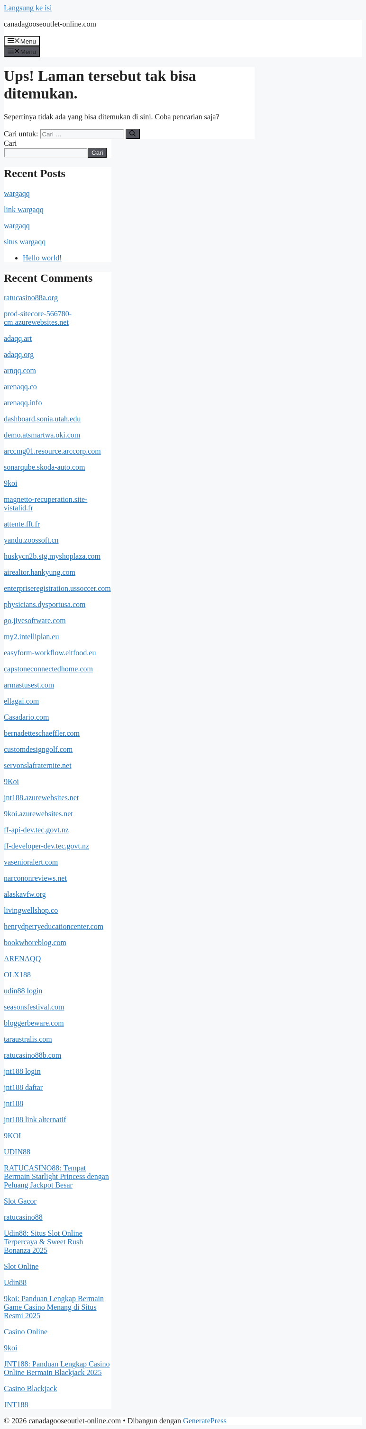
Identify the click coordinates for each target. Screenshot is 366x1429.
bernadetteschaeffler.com (42, 733)
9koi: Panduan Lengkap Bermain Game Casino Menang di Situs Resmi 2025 (54, 1307)
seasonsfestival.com (34, 1007)
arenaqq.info (23, 403)
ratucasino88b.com (32, 1055)
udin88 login (23, 991)
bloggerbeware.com (34, 1023)
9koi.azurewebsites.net (38, 814)
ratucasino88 (23, 1217)
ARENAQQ (22, 959)
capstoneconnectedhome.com (48, 669)
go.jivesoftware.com (35, 620)
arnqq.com (20, 370)
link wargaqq (24, 209)
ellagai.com (21, 701)
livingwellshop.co (31, 910)
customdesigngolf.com (38, 749)
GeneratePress (205, 1421)
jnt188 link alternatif (35, 1120)
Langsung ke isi (28, 8)
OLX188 (17, 975)
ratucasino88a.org (31, 298)
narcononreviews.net (35, 878)
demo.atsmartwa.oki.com (42, 435)
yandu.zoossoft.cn (31, 540)
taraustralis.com (28, 1039)
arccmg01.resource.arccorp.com (52, 451)
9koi (10, 483)
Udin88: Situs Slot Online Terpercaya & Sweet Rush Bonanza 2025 (43, 1241)
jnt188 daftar (23, 1087)
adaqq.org (19, 354)
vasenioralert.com (31, 862)
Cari (10, 143)
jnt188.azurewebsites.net (41, 798)
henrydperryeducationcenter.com (53, 926)
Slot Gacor (20, 1201)
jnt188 (13, 1103)
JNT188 (16, 1405)
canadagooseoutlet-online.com (50, 24)
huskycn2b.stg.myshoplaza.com (52, 556)
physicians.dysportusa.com (44, 604)
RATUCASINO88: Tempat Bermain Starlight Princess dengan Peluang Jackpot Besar (56, 1176)
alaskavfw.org (25, 894)
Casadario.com (26, 717)
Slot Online (21, 1266)
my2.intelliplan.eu (31, 637)
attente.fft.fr (22, 524)
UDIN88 (17, 1152)
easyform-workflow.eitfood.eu (50, 653)
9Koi (11, 781)
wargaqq (17, 193)
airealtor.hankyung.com (39, 572)
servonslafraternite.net (38, 765)
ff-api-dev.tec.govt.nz (36, 830)
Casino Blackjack (30, 1388)
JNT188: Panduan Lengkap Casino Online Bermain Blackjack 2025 (57, 1368)
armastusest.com (29, 685)
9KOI (12, 1136)
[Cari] (132, 134)
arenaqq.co (20, 387)
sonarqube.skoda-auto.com (44, 467)
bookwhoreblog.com (35, 942)
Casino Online (25, 1332)
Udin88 (15, 1282)
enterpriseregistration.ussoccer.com (57, 588)
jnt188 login (22, 1071)
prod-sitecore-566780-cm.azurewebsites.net (38, 318)
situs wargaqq (25, 242)
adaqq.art (18, 338)
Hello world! (42, 258)
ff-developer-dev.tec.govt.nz (46, 846)
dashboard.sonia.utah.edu (42, 419)
